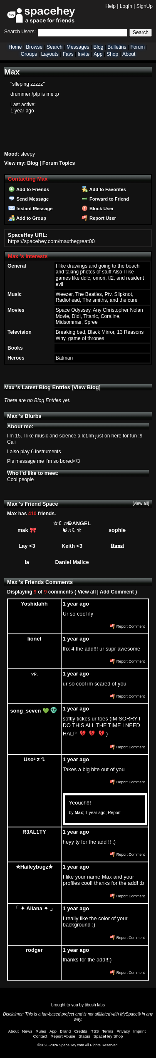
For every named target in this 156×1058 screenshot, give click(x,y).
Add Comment (117, 592)
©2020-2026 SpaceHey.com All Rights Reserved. (78, 1045)
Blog (98, 47)
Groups (29, 54)
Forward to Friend (105, 198)
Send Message (28, 198)
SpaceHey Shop (108, 1036)
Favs (68, 54)
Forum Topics (58, 163)
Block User (98, 208)
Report (114, 812)
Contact (40, 1036)
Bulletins (116, 47)
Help (110, 6)
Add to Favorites (104, 189)
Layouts (50, 54)
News (27, 1031)
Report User (99, 218)
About (128, 54)
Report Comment (127, 626)
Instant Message (30, 208)
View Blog (86, 387)
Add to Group (27, 218)
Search (141, 32)
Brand (65, 1031)
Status (84, 1036)
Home (15, 47)
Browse (34, 47)
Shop (112, 54)
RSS (94, 1031)
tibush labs (95, 1005)
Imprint (139, 1031)
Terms (108, 1031)
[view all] (141, 503)
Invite (83, 54)
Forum (137, 47)
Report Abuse (62, 1036)
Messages (78, 47)
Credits (80, 1031)
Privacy (123, 1031)
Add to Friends (28, 189)
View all (86, 592)
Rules (41, 1031)
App (98, 54)
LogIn (126, 6)
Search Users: (20, 32)
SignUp (144, 6)
